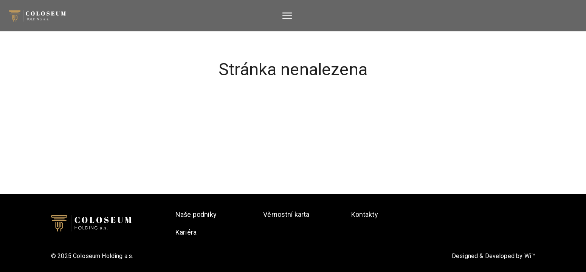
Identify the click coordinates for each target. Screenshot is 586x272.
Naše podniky (196, 214)
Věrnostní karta (286, 214)
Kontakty (364, 214)
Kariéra (186, 232)
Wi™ (529, 256)
